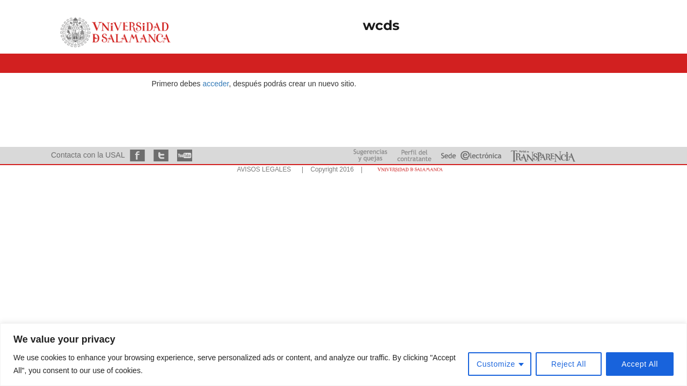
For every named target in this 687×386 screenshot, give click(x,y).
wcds (381, 25)
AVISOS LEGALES (264, 169)
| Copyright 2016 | (330, 169)
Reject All (568, 364)
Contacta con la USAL (88, 155)
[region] (343, 354)
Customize (496, 364)
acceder (215, 83)
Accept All (640, 364)
